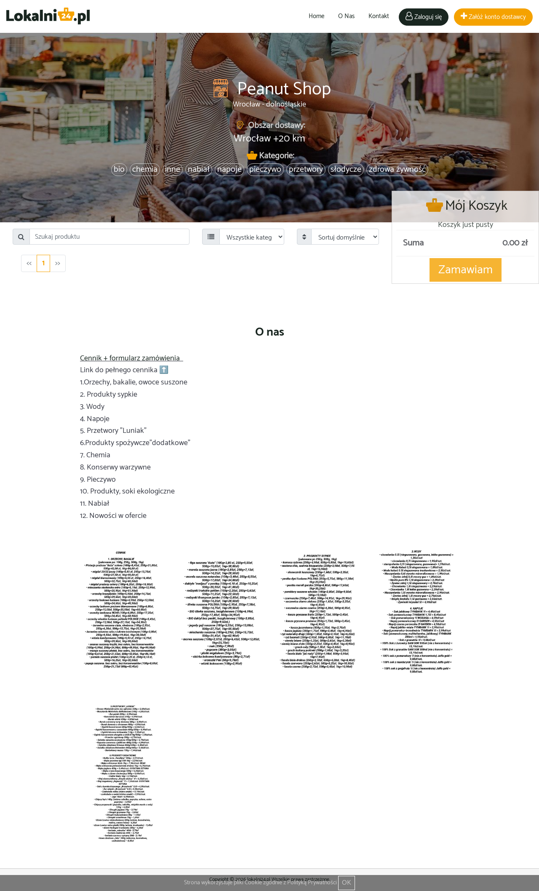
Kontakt (378, 16)
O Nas (346, 16)
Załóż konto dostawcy (493, 17)
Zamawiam (465, 270)
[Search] (109, 237)
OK (346, 882)
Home (316, 16)
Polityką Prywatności (312, 883)
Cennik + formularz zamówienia (130, 358)
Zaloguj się (424, 17)
